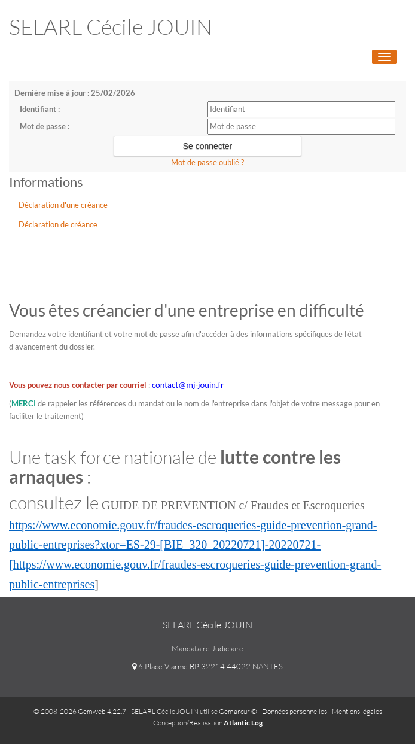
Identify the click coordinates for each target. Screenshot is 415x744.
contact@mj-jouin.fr (188, 384)
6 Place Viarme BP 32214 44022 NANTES (207, 666)
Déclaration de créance (58, 224)
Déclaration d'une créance (63, 204)
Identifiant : (40, 109)
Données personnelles (294, 711)
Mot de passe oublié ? (207, 162)
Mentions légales (357, 711)
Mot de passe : (44, 126)
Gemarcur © (238, 711)
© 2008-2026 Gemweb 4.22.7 (79, 711)
